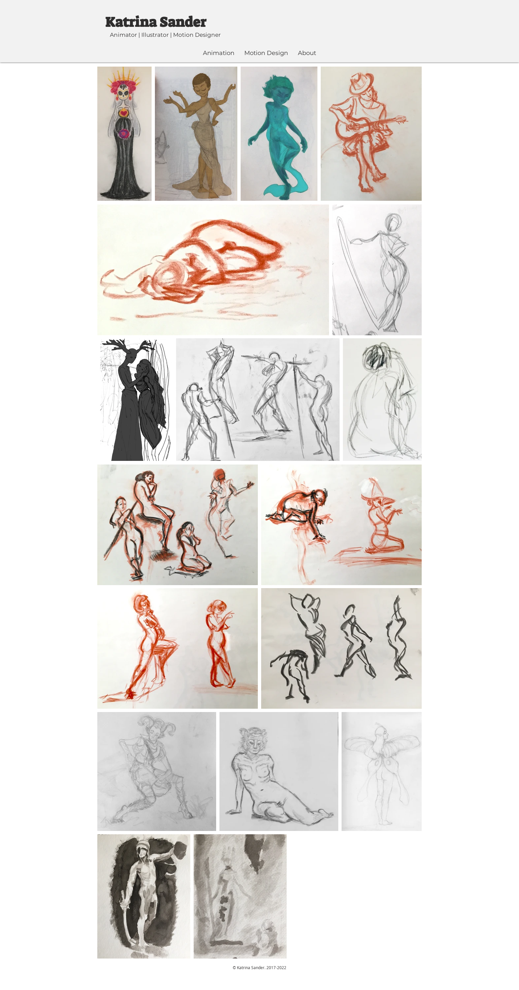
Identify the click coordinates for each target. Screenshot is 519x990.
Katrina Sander (155, 22)
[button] (218, 53)
